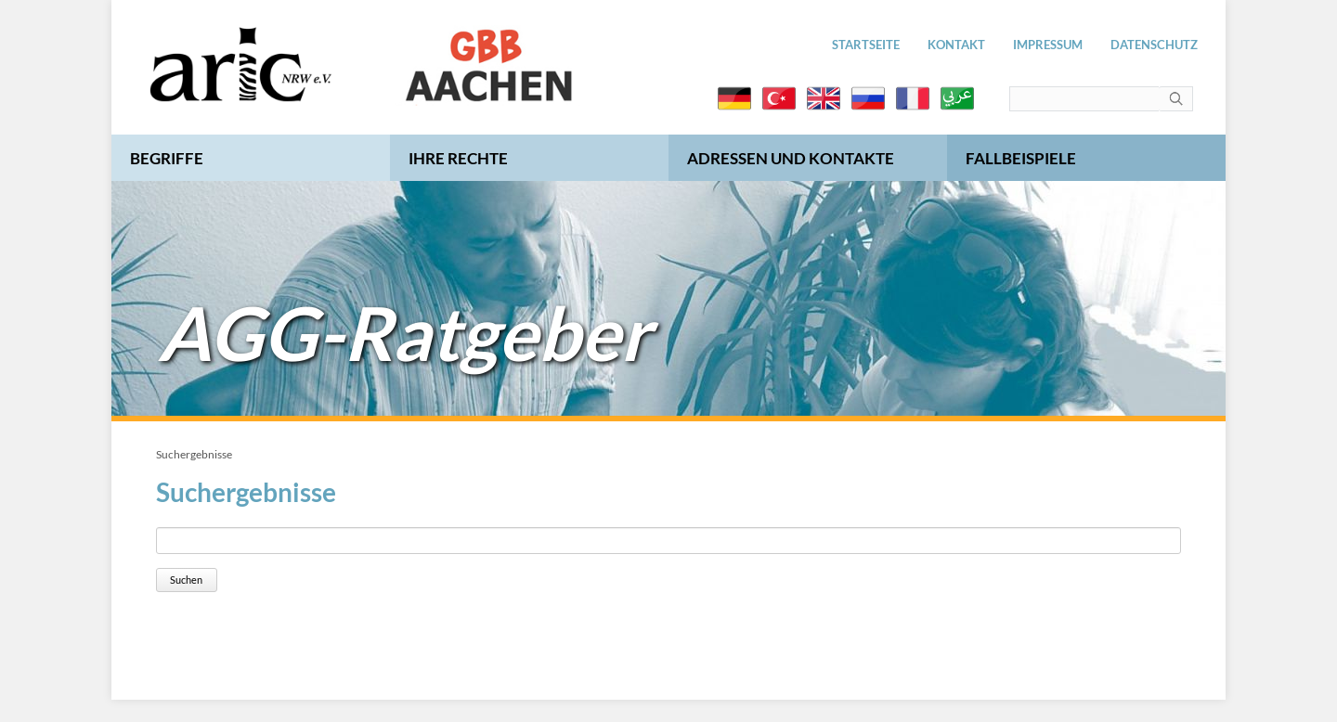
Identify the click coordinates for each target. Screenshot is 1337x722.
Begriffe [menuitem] (166, 158)
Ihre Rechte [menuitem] (458, 158)
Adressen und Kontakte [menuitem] (790, 158)
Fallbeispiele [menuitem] (1021, 158)
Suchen (186, 580)
